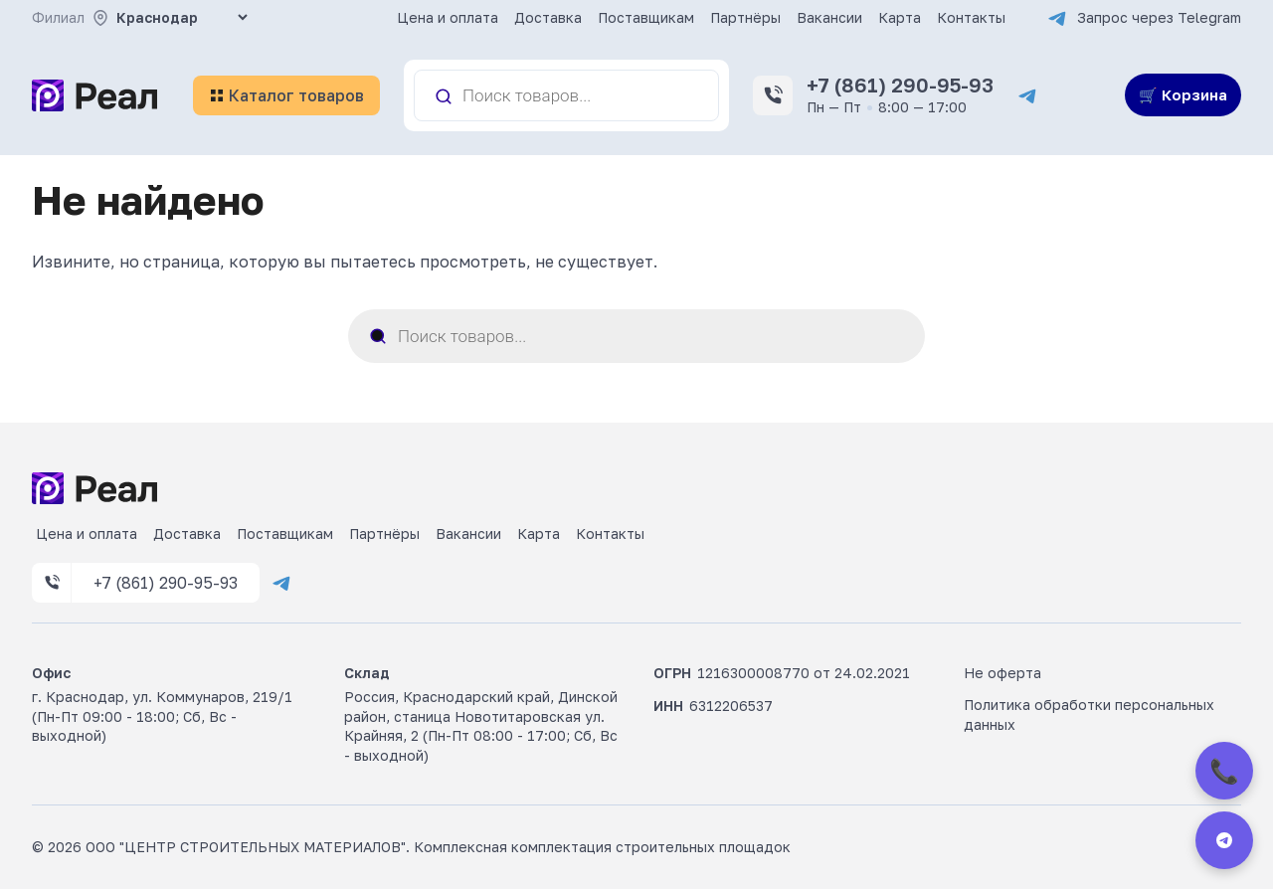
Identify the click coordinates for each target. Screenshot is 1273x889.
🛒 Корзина (1183, 94)
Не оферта (1002, 672)
